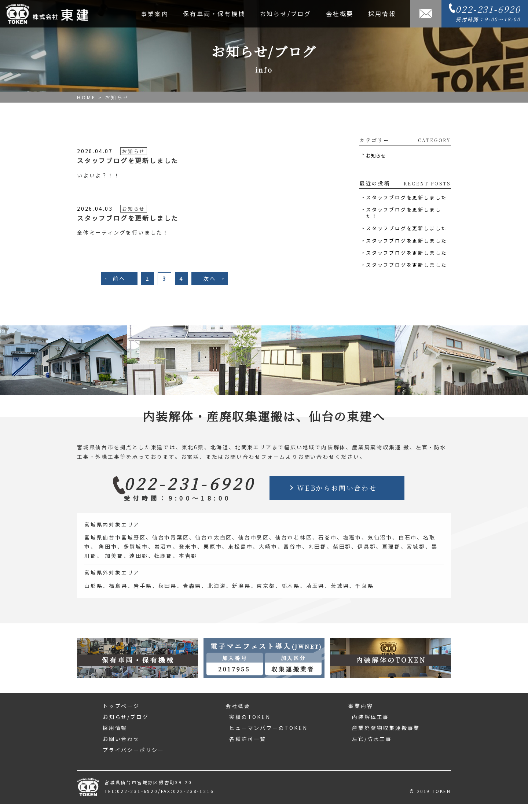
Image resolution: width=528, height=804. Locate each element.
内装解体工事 (370, 716)
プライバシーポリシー (133, 749)
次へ (209, 278)
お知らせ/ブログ (285, 13)
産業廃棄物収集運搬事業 (386, 727)
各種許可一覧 (247, 738)
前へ (119, 278)
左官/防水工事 (372, 738)
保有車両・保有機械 (214, 13)
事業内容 (360, 705)
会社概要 (339, 13)
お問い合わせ (121, 738)
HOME (86, 97)
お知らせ (376, 155)
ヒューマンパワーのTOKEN (268, 727)
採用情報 (382, 13)
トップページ (121, 705)
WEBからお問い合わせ (337, 488)
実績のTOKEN (249, 716)
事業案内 (154, 13)
